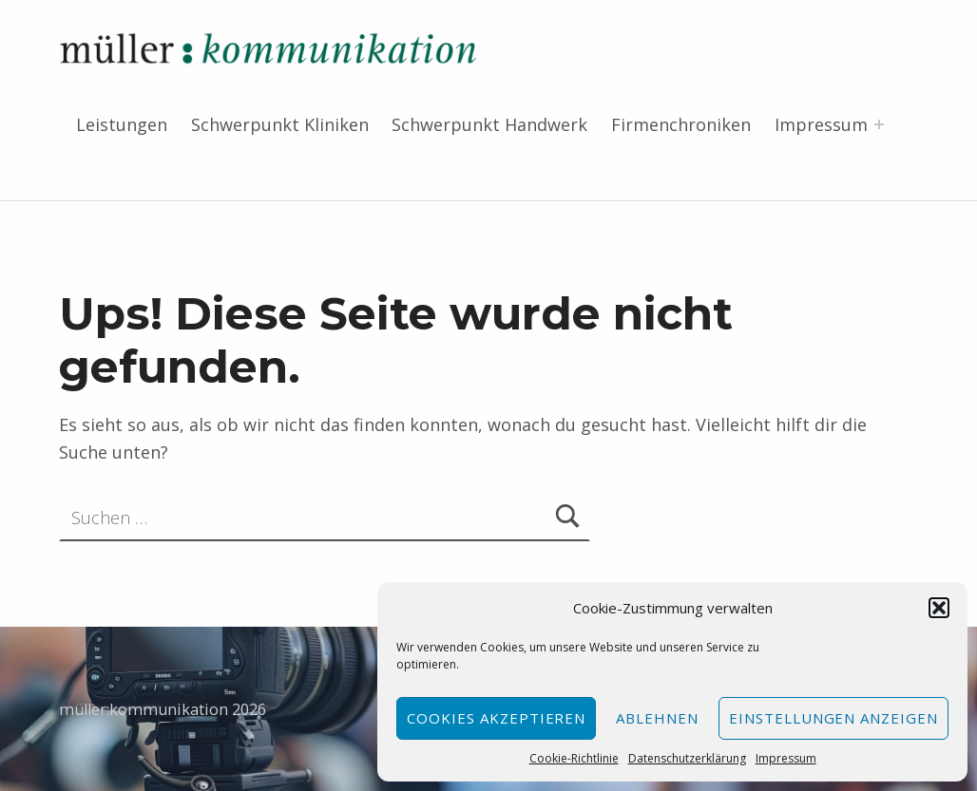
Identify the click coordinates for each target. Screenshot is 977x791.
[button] (938, 607)
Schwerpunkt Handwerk (489, 124)
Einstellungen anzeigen (833, 717)
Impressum (786, 758)
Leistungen (121, 124)
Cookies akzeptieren (496, 717)
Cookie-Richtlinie (574, 758)
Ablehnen (657, 717)
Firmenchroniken (681, 124)
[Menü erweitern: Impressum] (879, 124)
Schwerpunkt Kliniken (280, 124)
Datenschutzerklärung (687, 758)
